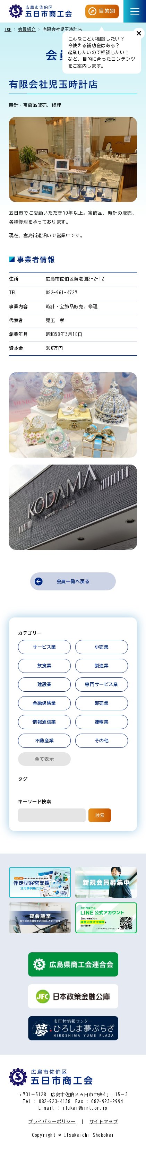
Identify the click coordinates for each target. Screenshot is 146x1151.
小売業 (102, 647)
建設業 (44, 684)
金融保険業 (44, 703)
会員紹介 (27, 29)
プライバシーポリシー (52, 1121)
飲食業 (44, 666)
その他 (102, 740)
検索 (99, 815)
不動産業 (44, 740)
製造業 (102, 666)
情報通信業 (44, 722)
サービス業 (44, 647)
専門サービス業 (101, 684)
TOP (8, 29)
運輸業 (102, 722)
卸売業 (102, 703)
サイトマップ (103, 1121)
